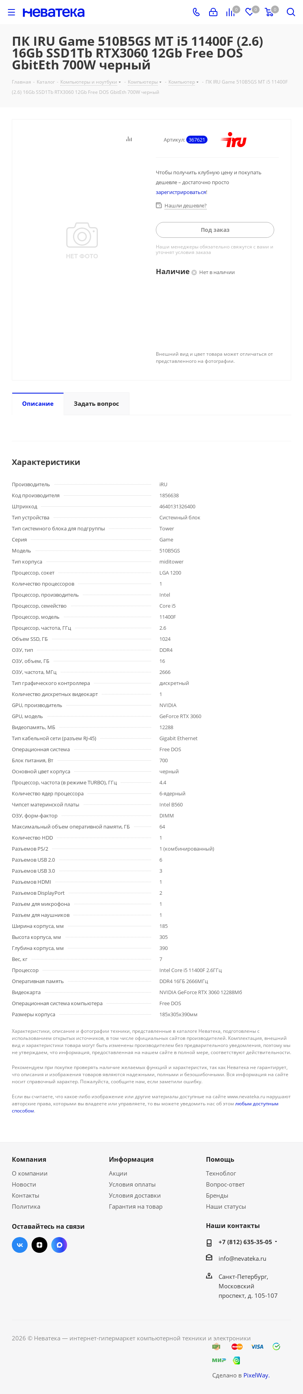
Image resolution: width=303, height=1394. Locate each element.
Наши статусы (226, 1206)
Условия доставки (135, 1195)
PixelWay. (256, 1375)
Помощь (220, 1159)
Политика (26, 1206)
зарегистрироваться (181, 192)
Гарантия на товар (136, 1206)
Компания (29, 1159)
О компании (30, 1173)
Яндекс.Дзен (39, 1245)
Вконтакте (20, 1245)
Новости (24, 1184)
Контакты (25, 1195)
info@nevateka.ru (242, 1258)
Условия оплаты (132, 1184)
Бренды (217, 1195)
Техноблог (221, 1173)
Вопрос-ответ (225, 1184)
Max (59, 1245)
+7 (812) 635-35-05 (245, 1242)
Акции (118, 1173)
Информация (131, 1159)
